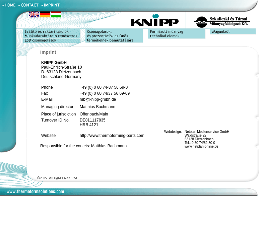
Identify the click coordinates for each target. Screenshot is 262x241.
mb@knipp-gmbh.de (98, 99)
